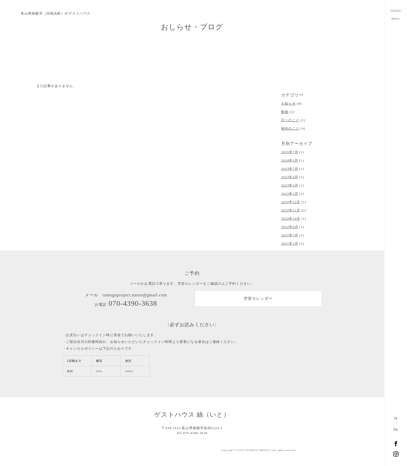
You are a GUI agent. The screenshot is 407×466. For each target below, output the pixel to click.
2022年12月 (290, 202)
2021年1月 (289, 243)
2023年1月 (289, 194)
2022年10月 (290, 219)
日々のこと (290, 120)
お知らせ (288, 103)
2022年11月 (290, 210)
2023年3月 (289, 185)
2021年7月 (289, 235)
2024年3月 (289, 160)
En (396, 429)
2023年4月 (289, 177)
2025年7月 (289, 152)
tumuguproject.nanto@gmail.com (135, 295)
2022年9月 (289, 227)
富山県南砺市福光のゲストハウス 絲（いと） (395, 233)
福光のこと (290, 128)
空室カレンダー (258, 299)
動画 (284, 112)
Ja (395, 418)
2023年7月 (289, 169)
